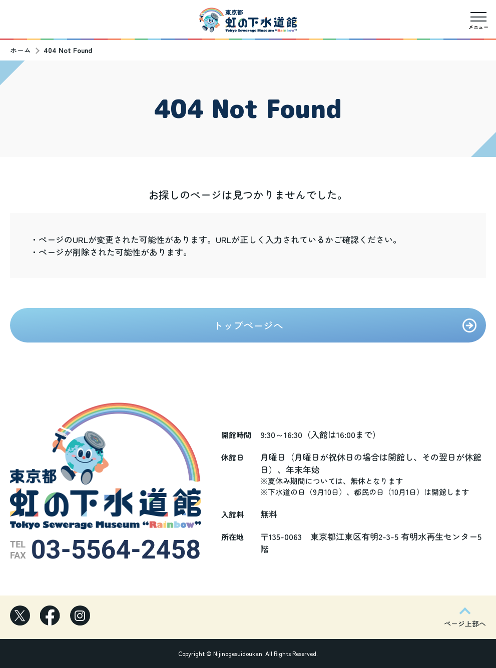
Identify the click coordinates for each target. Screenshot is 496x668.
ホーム (20, 50)
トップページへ (248, 325)
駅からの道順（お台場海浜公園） (96, 34)
